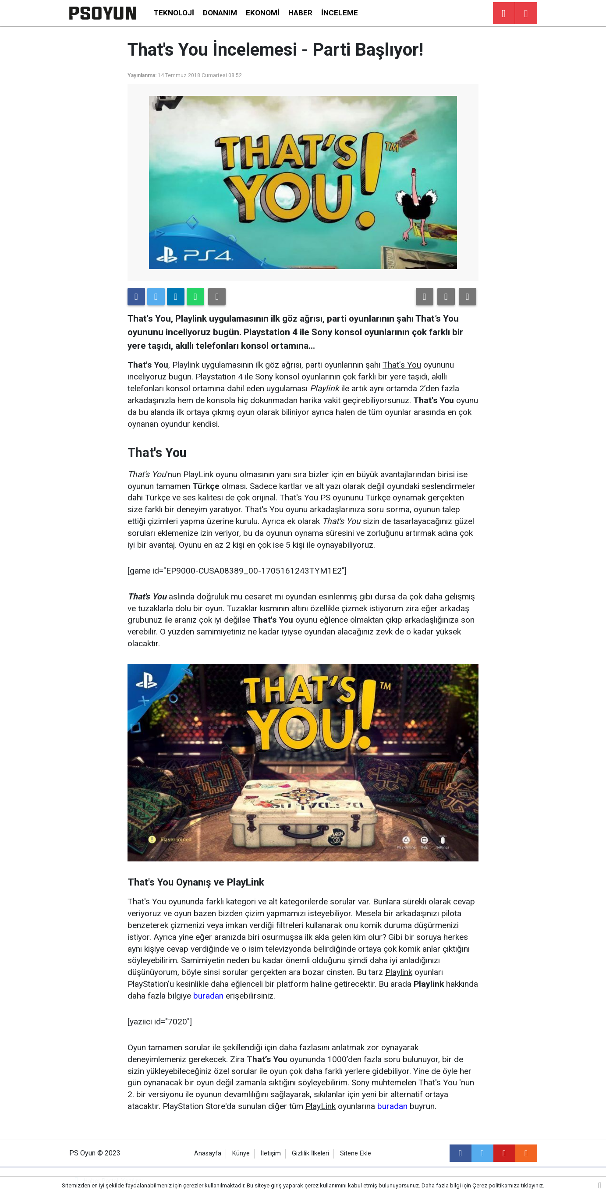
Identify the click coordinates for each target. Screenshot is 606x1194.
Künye (241, 1153)
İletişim (271, 1153)
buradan (208, 996)
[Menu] (526, 13)
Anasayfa (207, 1153)
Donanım (220, 12)
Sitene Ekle (355, 1153)
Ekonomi (263, 12)
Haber (300, 12)
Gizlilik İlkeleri (310, 1153)
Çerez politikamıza (496, 1185)
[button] (424, 296)
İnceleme (339, 12)
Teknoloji (174, 12)
